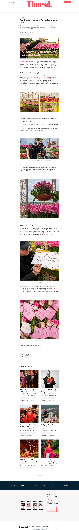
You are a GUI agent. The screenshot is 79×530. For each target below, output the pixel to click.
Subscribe (49, 499)
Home (13, 10)
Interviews (52, 10)
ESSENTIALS (12, 485)
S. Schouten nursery (44, 77)
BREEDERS (55, 485)
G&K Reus (24, 126)
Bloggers (31, 526)
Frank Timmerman (34, 77)
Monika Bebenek (24, 120)
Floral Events (23, 435)
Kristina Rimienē (47, 120)
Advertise (37, 528)
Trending (34, 10)
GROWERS (45, 485)
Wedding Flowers (43, 10)
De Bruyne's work (48, 234)
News (58, 10)
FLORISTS (23, 485)
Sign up (52, 509)
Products (27, 10)
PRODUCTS (34, 485)
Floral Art (43, 400)
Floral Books (23, 400)
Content (37, 526)
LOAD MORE (40, 475)
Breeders (31, 528)
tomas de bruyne (22, 355)
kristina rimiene (27, 355)
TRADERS (66, 485)
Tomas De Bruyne (24, 61)
